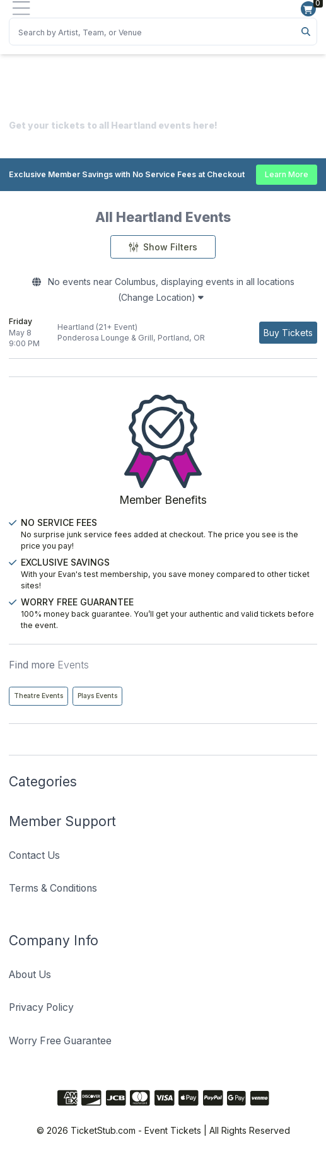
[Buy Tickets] (288, 333)
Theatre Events (38, 696)
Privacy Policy (41, 1007)
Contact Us (34, 855)
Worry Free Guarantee (60, 1041)
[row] (163, 333)
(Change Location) (161, 297)
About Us (30, 975)
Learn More (286, 174)
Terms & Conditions (53, 888)
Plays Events (97, 696)
